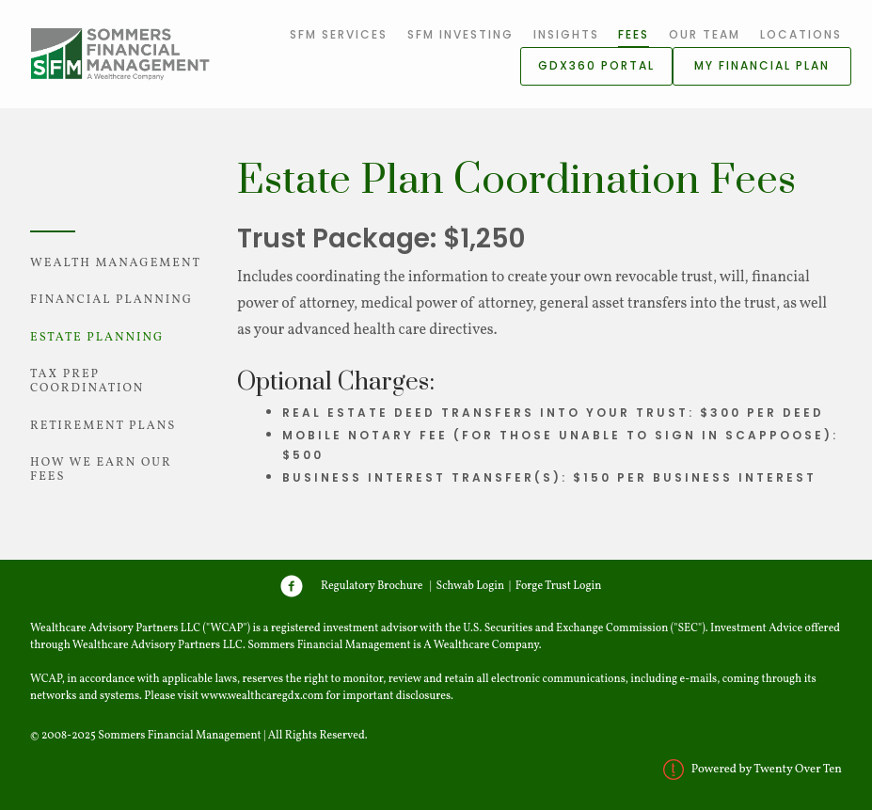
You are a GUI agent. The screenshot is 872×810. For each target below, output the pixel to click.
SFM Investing (460, 34)
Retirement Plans (103, 426)
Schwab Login (470, 585)
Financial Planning (111, 300)
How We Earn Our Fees (101, 469)
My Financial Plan (762, 65)
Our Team (704, 34)
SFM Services (339, 34)
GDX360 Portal (596, 65)
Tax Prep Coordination (87, 381)
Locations (801, 34)
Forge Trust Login (558, 585)
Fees (633, 34)
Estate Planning (97, 337)
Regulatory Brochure (372, 585)
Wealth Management (115, 263)
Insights (566, 34)
